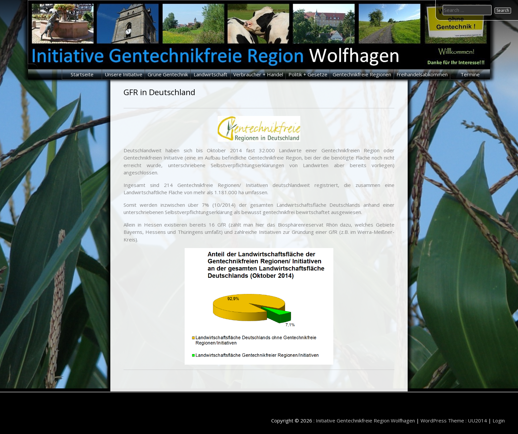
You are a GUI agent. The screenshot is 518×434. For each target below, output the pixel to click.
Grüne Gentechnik (168, 74)
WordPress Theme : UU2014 (454, 420)
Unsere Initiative (123, 74)
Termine (470, 74)
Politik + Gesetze (307, 74)
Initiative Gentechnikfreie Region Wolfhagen (365, 420)
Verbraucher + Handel (258, 74)
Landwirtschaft (210, 74)
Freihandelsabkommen (422, 74)
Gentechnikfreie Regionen (362, 74)
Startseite (82, 74)
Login (499, 420)
